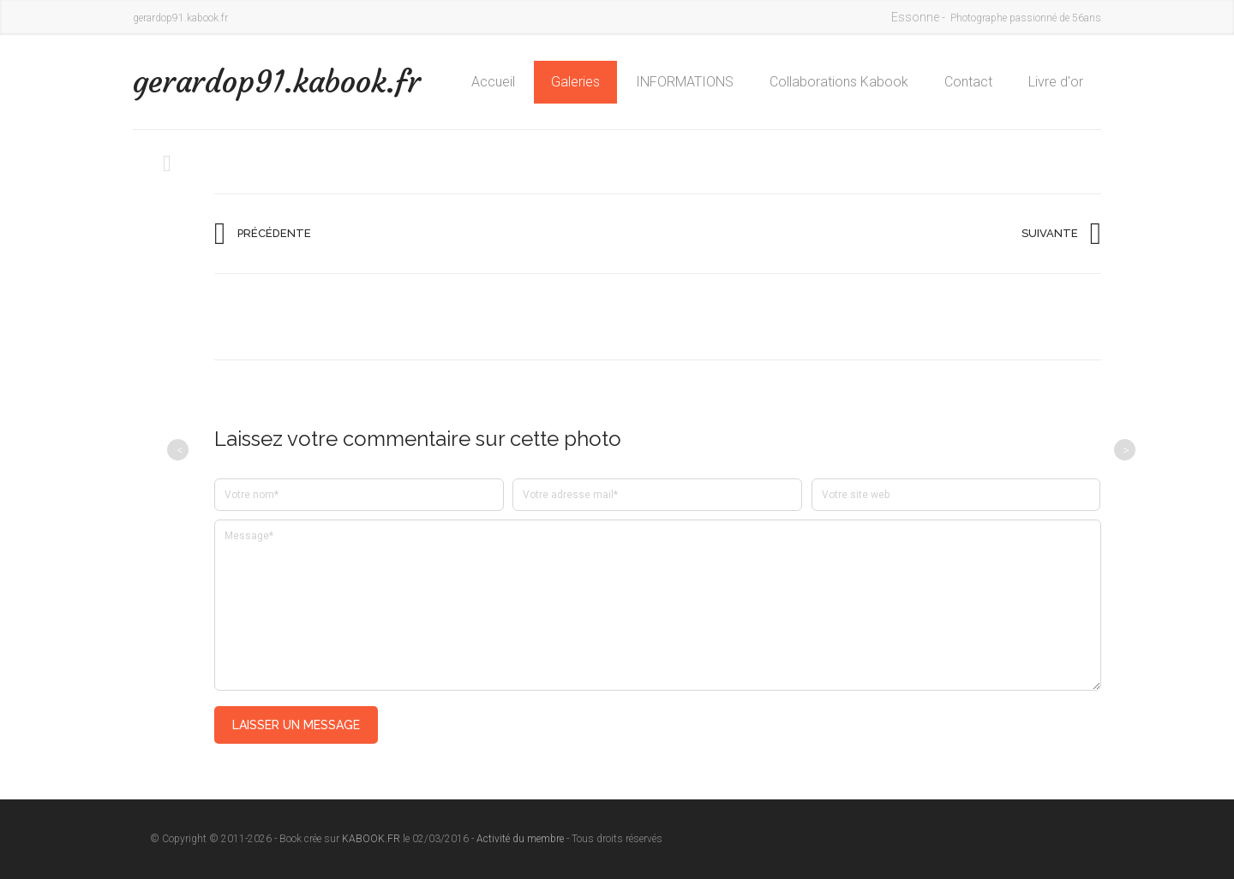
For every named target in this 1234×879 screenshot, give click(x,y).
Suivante (1049, 233)
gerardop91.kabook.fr (277, 81)
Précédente (274, 233)
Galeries (575, 82)
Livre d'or (1055, 82)
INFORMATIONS (685, 82)
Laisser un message (296, 725)
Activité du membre (520, 839)
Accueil (493, 82)
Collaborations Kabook (839, 82)
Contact (968, 82)
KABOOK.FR (371, 839)
